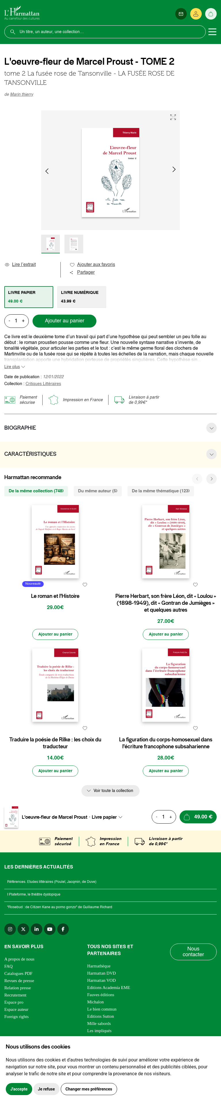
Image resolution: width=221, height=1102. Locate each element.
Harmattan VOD (101, 980)
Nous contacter (193, 951)
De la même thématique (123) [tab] (161, 491)
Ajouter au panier (64, 321)
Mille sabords (99, 1023)
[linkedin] (36, 929)
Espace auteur (16, 1009)
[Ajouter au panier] (55, 634)
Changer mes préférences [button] (89, 1089)
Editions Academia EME (108, 987)
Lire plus (12, 367)
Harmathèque (98, 966)
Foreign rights (16, 1016)
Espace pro (13, 1002)
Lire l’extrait (20, 265)
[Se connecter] (196, 14)
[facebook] (63, 929)
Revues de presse (19, 980)
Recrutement (15, 995)
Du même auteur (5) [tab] (97, 491)
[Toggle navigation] (212, 32)
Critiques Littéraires (43, 384)
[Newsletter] (181, 14)
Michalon (95, 1002)
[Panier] (211, 14)
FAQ (8, 966)
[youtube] (50, 929)
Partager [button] (82, 272)
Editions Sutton (100, 1016)
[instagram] (10, 929)
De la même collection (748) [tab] (36, 491)
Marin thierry (21, 95)
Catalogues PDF (18, 973)
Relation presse (17, 988)
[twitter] (23, 929)
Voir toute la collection (113, 791)
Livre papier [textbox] (104, 817)
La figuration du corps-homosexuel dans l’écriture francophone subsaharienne (165, 743)
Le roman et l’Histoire (55, 596)
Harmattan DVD (101, 973)
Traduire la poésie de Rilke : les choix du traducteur (55, 743)
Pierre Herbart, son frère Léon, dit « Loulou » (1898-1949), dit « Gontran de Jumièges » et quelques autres (165, 603)
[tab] (28, 297)
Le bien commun (102, 1009)
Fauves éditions (100, 994)
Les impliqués (99, 1030)
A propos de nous (19, 959)
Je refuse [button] (46, 1089)
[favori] (84, 584)
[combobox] (109, 817)
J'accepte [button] (19, 1089)
